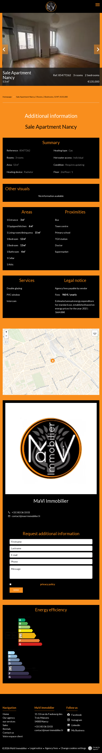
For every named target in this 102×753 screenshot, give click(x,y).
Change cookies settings (73, 748)
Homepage (7, 97)
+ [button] (6, 332)
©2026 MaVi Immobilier (14, 748)
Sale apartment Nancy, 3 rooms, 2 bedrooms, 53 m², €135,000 (42, 97)
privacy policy (47, 584)
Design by (93, 748)
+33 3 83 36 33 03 (21, 512)
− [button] (6, 336)
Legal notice (36, 748)
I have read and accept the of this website (42, 584)
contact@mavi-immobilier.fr (26, 516)
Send (16, 590)
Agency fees (51, 748)
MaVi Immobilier (51, 501)
